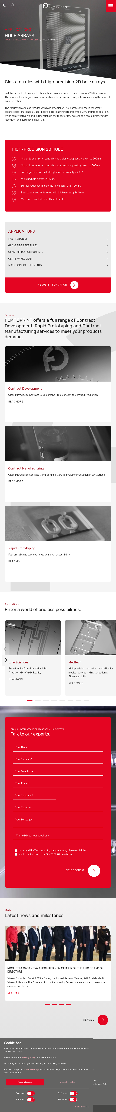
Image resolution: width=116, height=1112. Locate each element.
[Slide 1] (47, 1008)
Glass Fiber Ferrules (23, 245)
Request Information (58, 285)
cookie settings (31, 1069)
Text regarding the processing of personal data (60, 850)
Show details (82, 1106)
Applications (19, 40)
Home (8, 40)
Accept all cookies (25, 1082)
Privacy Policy (28, 1057)
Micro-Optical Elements (25, 265)
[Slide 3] (61, 1008)
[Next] (5, 660)
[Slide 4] (68, 1008)
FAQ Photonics (18, 239)
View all (95, 1020)
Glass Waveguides (20, 259)
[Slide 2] (54, 1008)
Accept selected (67, 1082)
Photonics (34, 40)
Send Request (83, 871)
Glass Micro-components (25, 252)
